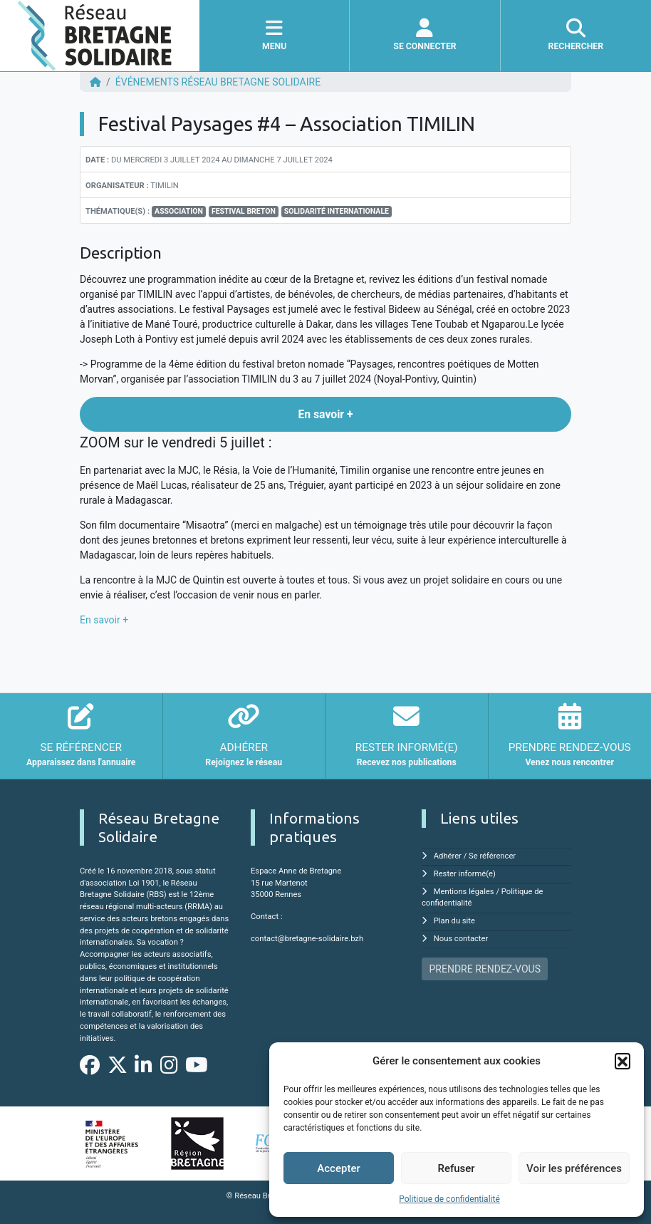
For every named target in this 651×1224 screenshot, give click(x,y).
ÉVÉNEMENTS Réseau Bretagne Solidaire (218, 82)
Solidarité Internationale (336, 211)
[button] (622, 1061)
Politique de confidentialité (449, 1199)
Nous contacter (461, 938)
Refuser (455, 1168)
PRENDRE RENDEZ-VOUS (485, 969)
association (179, 211)
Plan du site (454, 920)
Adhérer (448, 856)
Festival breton (244, 211)
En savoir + (104, 620)
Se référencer (492, 856)
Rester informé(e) (465, 873)
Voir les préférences (574, 1168)
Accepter (338, 1168)
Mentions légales (464, 891)
